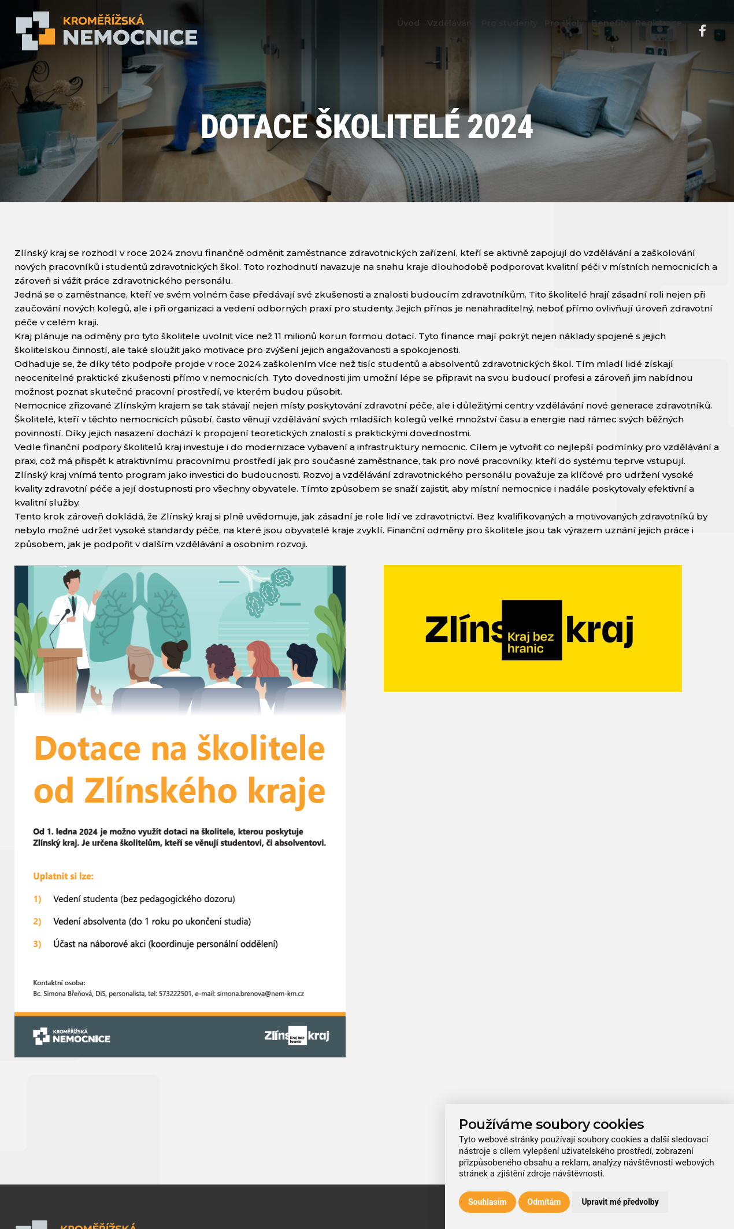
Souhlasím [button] (487, 1201)
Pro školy (540, 31)
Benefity (595, 31)
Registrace (654, 31)
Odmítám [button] (544, 1201)
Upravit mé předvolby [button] (619, 1201)
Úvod (356, 31)
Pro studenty (476, 31)
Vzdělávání (408, 31)
